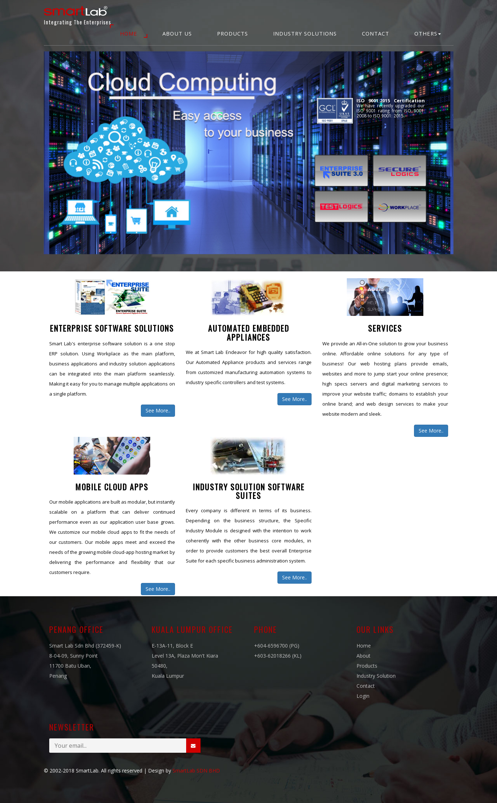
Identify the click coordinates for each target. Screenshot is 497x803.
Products (232, 33)
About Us (177, 33)
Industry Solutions (305, 33)
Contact (375, 33)
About (363, 655)
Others (427, 33)
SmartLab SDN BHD (196, 770)
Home (128, 33)
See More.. (158, 410)
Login (362, 695)
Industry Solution (376, 675)
